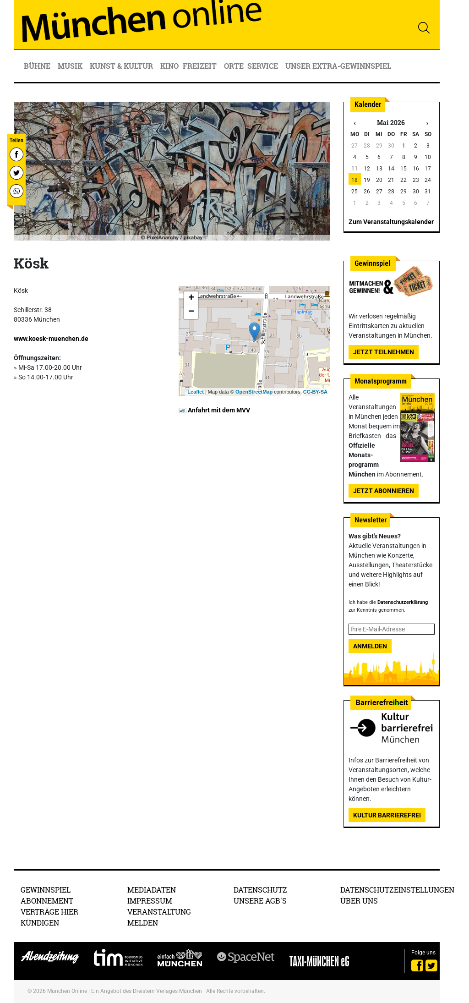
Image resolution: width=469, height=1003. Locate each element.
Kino (169, 66)
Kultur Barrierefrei (387, 815)
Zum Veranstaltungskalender (391, 221)
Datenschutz (260, 889)
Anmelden (370, 646)
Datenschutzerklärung (402, 602)
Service (263, 66)
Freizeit (200, 66)
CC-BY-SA (315, 392)
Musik (71, 66)
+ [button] (191, 298)
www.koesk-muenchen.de (51, 338)
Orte (234, 66)
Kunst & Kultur (122, 66)
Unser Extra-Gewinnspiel (338, 66)
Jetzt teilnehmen (383, 352)
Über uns (359, 900)
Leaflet (195, 392)
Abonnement (47, 900)
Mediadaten (151, 889)
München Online (67, 991)
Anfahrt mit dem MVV (214, 410)
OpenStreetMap (254, 392)
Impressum (149, 900)
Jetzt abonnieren (383, 490)
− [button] (191, 312)
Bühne (38, 66)
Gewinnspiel (46, 889)
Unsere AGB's (260, 900)
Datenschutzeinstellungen (397, 889)
